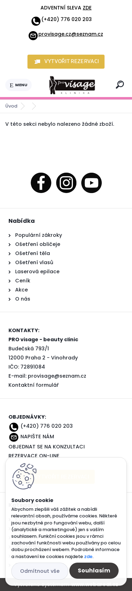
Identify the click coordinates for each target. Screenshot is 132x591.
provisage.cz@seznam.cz (65, 33)
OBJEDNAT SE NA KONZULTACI (46, 446)
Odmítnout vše (39, 571)
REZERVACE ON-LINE (33, 455)
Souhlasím (94, 570)
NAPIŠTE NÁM (37, 436)
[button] (66, 62)
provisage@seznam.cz (57, 375)
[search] (120, 84)
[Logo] (72, 85)
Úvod (11, 106)
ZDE (87, 7)
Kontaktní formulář (33, 385)
